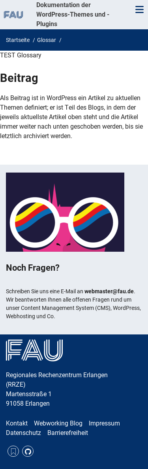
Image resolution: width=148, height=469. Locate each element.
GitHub (28, 451)
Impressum (104, 423)
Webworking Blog (58, 423)
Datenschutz (23, 433)
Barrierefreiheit (67, 433)
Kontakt (17, 423)
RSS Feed (13, 451)
